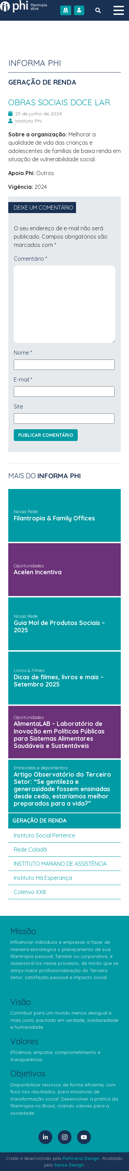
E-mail (23, 379)
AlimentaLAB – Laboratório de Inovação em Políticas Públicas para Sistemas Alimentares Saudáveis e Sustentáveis (59, 734)
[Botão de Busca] (98, 10)
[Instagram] (65, 1137)
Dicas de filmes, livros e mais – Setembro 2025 (59, 680)
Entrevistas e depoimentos (40, 767)
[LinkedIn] (45, 1137)
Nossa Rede (26, 511)
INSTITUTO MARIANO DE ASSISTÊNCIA (60, 863)
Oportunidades (29, 565)
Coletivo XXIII (30, 892)
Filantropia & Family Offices (54, 518)
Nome (23, 352)
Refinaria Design (81, 1158)
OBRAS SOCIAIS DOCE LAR (59, 102)
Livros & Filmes (29, 670)
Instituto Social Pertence (44, 835)
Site (18, 406)
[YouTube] (84, 1137)
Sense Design (69, 1165)
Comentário (30, 258)
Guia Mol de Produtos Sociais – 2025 (59, 626)
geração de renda (39, 820)
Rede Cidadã (30, 849)
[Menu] (118, 10)
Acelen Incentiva (38, 572)
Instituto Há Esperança (43, 877)
